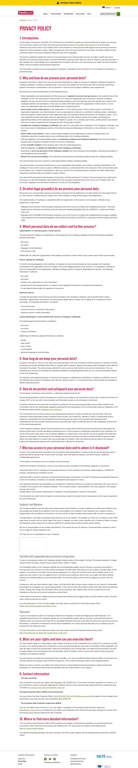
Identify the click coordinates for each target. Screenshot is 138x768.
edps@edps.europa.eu (29, 710)
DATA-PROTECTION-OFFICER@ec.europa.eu (72, 696)
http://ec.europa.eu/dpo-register (31, 728)
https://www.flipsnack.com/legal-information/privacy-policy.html (43, 633)
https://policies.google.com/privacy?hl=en (40, 606)
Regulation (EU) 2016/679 (51, 410)
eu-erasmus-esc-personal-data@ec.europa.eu (47, 688)
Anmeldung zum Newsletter (52, 762)
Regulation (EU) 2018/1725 (86, 45)
